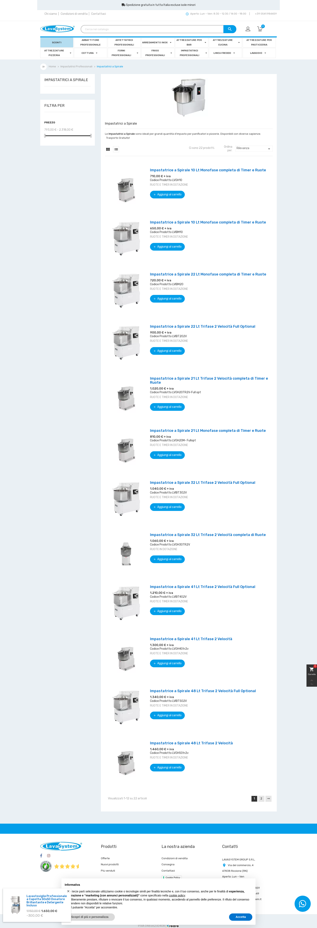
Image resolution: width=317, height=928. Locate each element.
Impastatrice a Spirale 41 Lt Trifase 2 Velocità (191, 639)
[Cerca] (158, 29)
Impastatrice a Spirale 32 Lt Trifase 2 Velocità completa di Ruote (208, 535)
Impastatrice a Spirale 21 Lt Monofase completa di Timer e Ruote (208, 430)
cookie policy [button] (177, 895)
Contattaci (98, 14)
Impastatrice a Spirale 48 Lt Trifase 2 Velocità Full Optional (203, 691)
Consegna (168, 864)
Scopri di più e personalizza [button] (89, 916)
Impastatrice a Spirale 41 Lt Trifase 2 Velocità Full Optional (202, 587)
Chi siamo (50, 14)
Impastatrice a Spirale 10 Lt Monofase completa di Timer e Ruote (208, 170)
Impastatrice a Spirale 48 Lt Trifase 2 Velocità (191, 743)
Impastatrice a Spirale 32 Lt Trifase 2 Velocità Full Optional (202, 482)
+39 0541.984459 (265, 13)
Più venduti (108, 870)
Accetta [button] (241, 916)
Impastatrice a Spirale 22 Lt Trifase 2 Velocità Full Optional (202, 326)
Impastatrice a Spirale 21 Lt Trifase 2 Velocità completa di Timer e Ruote (209, 380)
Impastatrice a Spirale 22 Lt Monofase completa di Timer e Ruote (208, 274)
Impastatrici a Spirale (66, 80)
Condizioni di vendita (74, 14)
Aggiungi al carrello (167, 194)
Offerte (105, 858)
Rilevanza (254, 148)
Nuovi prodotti (110, 864)
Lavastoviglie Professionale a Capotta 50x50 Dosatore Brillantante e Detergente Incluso (46, 900)
